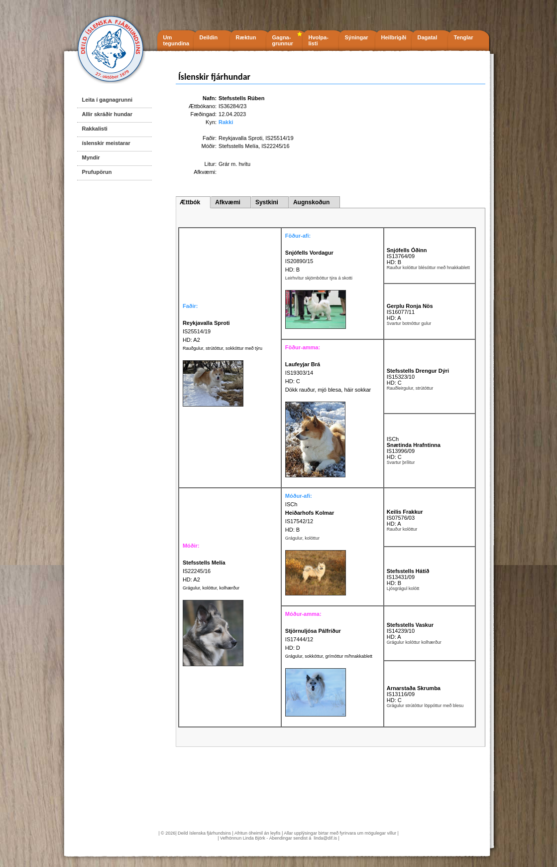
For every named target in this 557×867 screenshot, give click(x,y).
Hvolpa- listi (319, 40)
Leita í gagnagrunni (107, 100)
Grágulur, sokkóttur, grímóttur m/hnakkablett (328, 656)
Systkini (266, 202)
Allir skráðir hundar (107, 114)
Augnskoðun (311, 202)
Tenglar (463, 37)
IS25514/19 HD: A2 (206, 331)
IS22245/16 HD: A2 (204, 571)
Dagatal (428, 37)
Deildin (209, 37)
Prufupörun (97, 172)
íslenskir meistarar (106, 143)
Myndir (91, 157)
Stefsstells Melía (238, 146)
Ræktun (246, 37)
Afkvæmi (227, 202)
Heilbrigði (394, 37)
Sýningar (356, 37)
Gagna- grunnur (282, 40)
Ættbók (190, 202)
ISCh (393, 439)
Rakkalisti (95, 129)
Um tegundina (176, 40)
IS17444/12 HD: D (313, 639)
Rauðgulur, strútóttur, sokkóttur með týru (222, 348)
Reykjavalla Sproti (240, 138)
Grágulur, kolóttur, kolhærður (211, 587)
